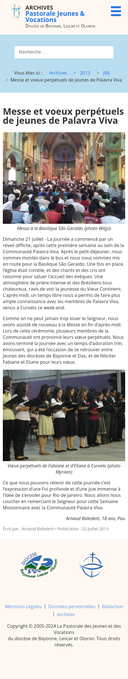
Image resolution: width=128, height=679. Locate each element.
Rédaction (112, 606)
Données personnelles (71, 606)
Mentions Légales (23, 606)
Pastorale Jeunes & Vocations (55, 13)
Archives (66, 614)
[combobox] (64, 52)
